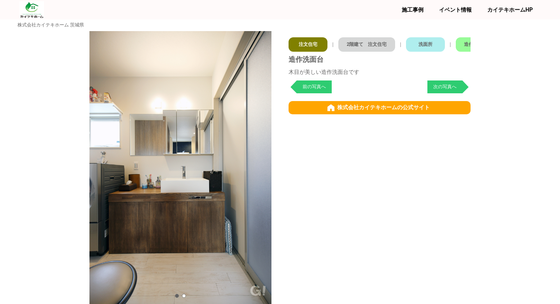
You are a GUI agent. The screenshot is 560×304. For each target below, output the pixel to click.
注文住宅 (308, 42)
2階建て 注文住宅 (370, 42)
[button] (177, 296)
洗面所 (431, 42)
